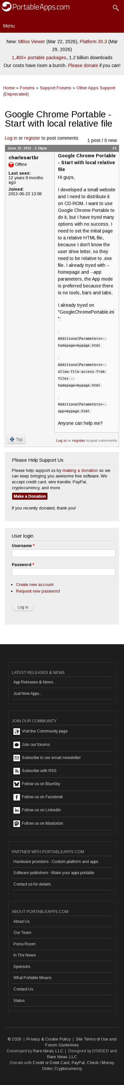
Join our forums (31, 745)
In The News (24, 955)
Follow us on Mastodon (38, 823)
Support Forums (55, 87)
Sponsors (21, 966)
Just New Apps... (27, 693)
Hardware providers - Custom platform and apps (55, 861)
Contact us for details (32, 884)
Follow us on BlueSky (36, 784)
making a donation (80, 470)
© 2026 (14, 1039)
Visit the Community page (40, 731)
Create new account (34, 584)
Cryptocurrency (68, 1068)
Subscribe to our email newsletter (47, 758)
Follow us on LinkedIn (37, 810)
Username (23, 545)
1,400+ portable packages (39, 57)
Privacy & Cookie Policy (49, 1039)
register (32, 138)
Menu (9, 25)
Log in (11, 138)
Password (23, 564)
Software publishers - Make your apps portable (53, 872)
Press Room (24, 944)
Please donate (83, 65)
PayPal (78, 1062)
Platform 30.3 (93, 41)
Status (19, 1000)
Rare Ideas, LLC (48, 1051)
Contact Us (23, 989)
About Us (21, 921)
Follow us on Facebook (38, 797)
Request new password (38, 591)
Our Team (22, 932)
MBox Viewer (31, 41)
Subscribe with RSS (35, 771)
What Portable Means (32, 977)
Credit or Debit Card (51, 1062)
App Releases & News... (34, 682)
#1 (114, 148)
